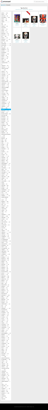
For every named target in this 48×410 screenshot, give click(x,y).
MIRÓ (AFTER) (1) (5, 284)
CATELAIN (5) (5, 74)
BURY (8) (3, 59)
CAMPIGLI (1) (5, 67)
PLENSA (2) (4, 322)
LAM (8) (4, 229)
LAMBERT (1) (5, 230)
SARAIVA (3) (4, 340)
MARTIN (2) (4, 265)
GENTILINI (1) (4, 170)
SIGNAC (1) (4, 350)
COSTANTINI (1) (5, 103)
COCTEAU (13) (4, 93)
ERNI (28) (3, 140)
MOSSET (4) (4, 292)
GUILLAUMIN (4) (5, 181)
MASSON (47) (4, 268)
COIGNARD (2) (5, 94)
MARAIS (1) (4, 261)
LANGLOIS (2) (6, 232)
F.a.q (33, 406)
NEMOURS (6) (4, 299)
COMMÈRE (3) (4, 99)
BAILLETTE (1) (5, 34)
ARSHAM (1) (4, 26)
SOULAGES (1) (4, 353)
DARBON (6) (5, 109)
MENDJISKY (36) (5, 276)
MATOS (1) (5, 273)
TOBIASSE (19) (4, 365)
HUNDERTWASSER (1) (4, 198)
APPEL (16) (4, 20)
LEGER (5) (4, 242)
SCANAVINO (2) (5, 343)
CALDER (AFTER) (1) (6, 63)
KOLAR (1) (3, 226)
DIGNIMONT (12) (5, 125)
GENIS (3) (3, 169)
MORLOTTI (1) (4, 290)
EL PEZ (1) (3, 137)
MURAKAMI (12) (5, 295)
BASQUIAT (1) (5, 39)
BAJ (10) (3, 36)
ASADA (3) (4, 29)
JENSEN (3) (4, 207)
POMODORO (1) (4, 325)
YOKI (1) (2, 394)
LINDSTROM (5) (5, 251)
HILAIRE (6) (4, 188)
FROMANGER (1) (5, 164)
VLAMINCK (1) (5, 388)
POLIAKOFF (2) (5, 324)
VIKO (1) (3, 387)
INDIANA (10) (4, 201)
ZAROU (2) (3, 398)
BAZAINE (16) (4, 40)
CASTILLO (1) (4, 72)
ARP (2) (3, 24)
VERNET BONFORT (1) (5, 382)
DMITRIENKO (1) (4, 129)
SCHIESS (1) (4, 344)
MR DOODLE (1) (4, 293)
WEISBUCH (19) (5, 393)
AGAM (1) (4, 14)
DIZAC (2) (4, 128)
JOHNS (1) (4, 210)
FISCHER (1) (4, 154)
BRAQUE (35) (5, 53)
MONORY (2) (4, 286)
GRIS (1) (3, 179)
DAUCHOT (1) (5, 110)
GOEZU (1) (4, 175)
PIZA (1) (4, 321)
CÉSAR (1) (4, 78)
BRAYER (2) (4, 55)
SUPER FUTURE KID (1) (5, 358)
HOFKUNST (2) (5, 191)
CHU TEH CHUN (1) (4, 90)
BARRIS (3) (4, 37)
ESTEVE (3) (4, 144)
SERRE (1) (4, 349)
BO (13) (3, 46)
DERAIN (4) (4, 122)
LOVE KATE (17, 24)
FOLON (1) (5, 156)
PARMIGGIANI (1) (5, 303)
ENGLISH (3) (4, 138)
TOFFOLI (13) (4, 366)
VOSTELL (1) (4, 390)
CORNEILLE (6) (5, 102)
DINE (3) (3, 126)
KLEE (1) (3, 220)
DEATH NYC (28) (4, 115)
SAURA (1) (4, 341)
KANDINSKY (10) (5, 214)
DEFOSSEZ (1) (4, 116)
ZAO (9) (3, 397)
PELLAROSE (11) (4, 309)
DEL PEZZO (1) (4, 118)
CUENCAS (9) (4, 106)
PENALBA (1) (4, 311)
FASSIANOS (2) (5, 148)
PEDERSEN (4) (5, 308)
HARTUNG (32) (4, 185)
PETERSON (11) (5, 312)
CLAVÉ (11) (4, 91)
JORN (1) (3, 211)
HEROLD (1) (4, 186)
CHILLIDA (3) (5, 84)
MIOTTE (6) (4, 281)
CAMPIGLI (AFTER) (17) (4, 69)
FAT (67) (2, 150)
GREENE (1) (4, 178)
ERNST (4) (3, 141)
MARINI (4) (4, 262)
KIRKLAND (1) (5, 217)
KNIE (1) (3, 223)
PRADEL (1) (4, 330)
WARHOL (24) (4, 391)
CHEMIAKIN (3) (5, 83)
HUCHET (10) (4, 194)
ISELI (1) (3, 204)
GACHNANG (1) (5, 167)
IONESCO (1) (4, 202)
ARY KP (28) (3, 27)
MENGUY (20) (5, 277)
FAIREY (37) (4, 145)
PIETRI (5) (4, 318)
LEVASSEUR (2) (4, 245)
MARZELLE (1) (4, 267)
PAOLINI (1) (4, 302)
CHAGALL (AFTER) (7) (6, 81)
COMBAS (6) (4, 97)
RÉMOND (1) (5, 334)
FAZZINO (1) (4, 151)
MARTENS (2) (5, 264)
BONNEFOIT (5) (5, 49)
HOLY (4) (4, 192)
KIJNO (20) (4, 216)
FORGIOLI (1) (4, 159)
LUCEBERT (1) (3, 252)
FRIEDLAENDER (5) (5, 163)
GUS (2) (2, 182)
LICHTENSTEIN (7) (5, 248)
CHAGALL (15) (4, 80)
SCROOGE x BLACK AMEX (26, 25)
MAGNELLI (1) (5, 257)
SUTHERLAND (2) (5, 359)
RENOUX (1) (4, 336)
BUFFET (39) (4, 56)
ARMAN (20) (5, 22)
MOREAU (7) (4, 289)
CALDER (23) (5, 61)
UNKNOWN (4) (4, 374)
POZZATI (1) (5, 328)
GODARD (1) (4, 173)
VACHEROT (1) (5, 375)
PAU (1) (3, 305)
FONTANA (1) (4, 157)
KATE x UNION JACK (43, 24)
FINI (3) (3, 153)
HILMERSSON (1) (5, 189)
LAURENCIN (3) (5, 236)
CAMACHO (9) (4, 65)
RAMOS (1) (3, 331)
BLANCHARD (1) (6, 43)
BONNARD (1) (4, 48)
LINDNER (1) (4, 249)
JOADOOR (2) (3, 208)
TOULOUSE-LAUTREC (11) (5, 369)
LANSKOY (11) (4, 233)
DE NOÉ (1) (4, 112)
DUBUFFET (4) (4, 132)
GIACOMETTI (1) (5, 172)
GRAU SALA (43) (5, 176)
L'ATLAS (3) (3, 227)
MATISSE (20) (4, 270)
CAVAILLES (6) (4, 75)
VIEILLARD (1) (4, 385)
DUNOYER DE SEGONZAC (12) (6, 135)
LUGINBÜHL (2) (5, 254)
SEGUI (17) (4, 347)
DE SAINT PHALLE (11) (6, 113)
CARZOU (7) (4, 71)
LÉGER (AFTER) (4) (5, 243)
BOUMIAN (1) (3, 52)
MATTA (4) (4, 274)
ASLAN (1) (3, 30)
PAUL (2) (3, 306)
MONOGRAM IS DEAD (34, 25)
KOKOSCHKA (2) (5, 224)
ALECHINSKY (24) (5, 17)
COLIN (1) (3, 96)
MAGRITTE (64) (5, 258)
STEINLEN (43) (4, 356)
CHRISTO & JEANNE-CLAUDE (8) (5, 88)
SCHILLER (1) (5, 346)
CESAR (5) (4, 77)
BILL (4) (3, 42)
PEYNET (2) (4, 315)
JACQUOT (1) (4, 205)
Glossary (31, 406)
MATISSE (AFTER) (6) (6, 271)
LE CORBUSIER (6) (4, 239)
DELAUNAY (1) (4, 119)
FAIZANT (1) (4, 147)
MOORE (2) (4, 287)
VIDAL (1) (3, 384)
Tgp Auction (3, 4)
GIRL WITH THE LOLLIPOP (17, 41)
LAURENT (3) (5, 238)
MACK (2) (4, 255)
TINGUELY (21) (4, 363)
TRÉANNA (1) (3, 371)
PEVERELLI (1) (5, 314)
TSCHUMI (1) (4, 372)
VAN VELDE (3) (4, 378)
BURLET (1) (4, 58)
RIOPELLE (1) (5, 337)
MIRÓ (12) (3, 283)
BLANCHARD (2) (6, 45)
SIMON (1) (3, 352)
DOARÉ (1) (4, 131)
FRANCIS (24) (4, 160)
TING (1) (4, 362)
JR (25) (2, 213)
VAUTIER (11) (5, 379)
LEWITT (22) (4, 246)
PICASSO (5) (4, 317)
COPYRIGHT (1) (4, 100)
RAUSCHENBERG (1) (6, 333)
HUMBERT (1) (5, 195)
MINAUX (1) (4, 280)
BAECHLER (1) (4, 33)
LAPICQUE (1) (5, 235)
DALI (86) (4, 107)
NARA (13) (4, 296)
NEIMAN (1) (4, 298)
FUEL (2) (3, 166)
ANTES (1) (4, 18)
